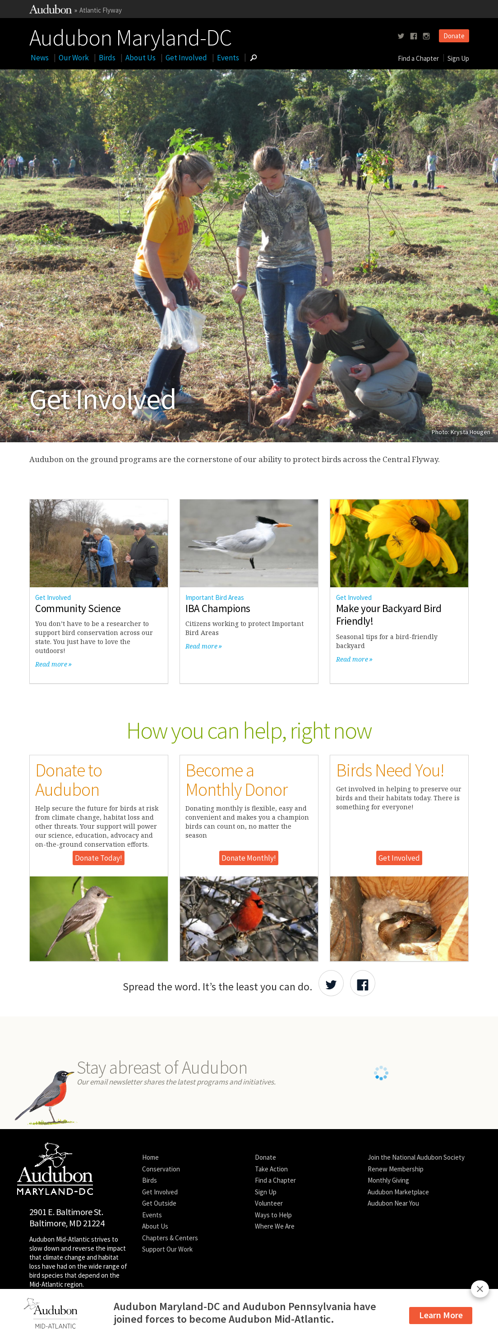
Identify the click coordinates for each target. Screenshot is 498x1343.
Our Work (74, 58)
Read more (51, 664)
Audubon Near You (393, 1203)
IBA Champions (217, 608)
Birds (107, 58)
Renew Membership (396, 1169)
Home (150, 1157)
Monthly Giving (388, 1180)
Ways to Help (273, 1215)
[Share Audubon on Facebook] (362, 983)
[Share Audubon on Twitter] (331, 983)
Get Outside (159, 1203)
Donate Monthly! (248, 858)
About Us (140, 58)
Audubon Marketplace (398, 1192)
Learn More (441, 1314)
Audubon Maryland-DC (130, 35)
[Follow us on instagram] (426, 36)
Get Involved (186, 58)
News (40, 58)
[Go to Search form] (253, 57)
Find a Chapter (418, 58)
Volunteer (269, 1203)
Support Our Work (167, 1249)
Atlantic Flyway (100, 10)
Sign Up (458, 58)
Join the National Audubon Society (416, 1157)
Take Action (271, 1169)
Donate (454, 36)
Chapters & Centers (170, 1238)
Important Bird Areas (214, 597)
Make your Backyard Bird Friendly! (389, 615)
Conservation (161, 1169)
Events (228, 58)
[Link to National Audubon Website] (50, 11)
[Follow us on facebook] (413, 36)
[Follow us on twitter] (401, 36)
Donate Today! (98, 858)
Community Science (78, 608)
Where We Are (275, 1226)
